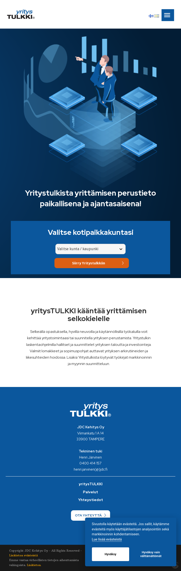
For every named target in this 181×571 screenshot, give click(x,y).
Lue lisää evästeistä (107, 539)
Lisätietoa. (34, 565)
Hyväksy (110, 554)
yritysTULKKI (91, 484)
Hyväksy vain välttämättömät (150, 554)
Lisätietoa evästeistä (23, 555)
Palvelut (90, 492)
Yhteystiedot (90, 500)
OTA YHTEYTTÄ (88, 515)
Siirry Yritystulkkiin (88, 263)
